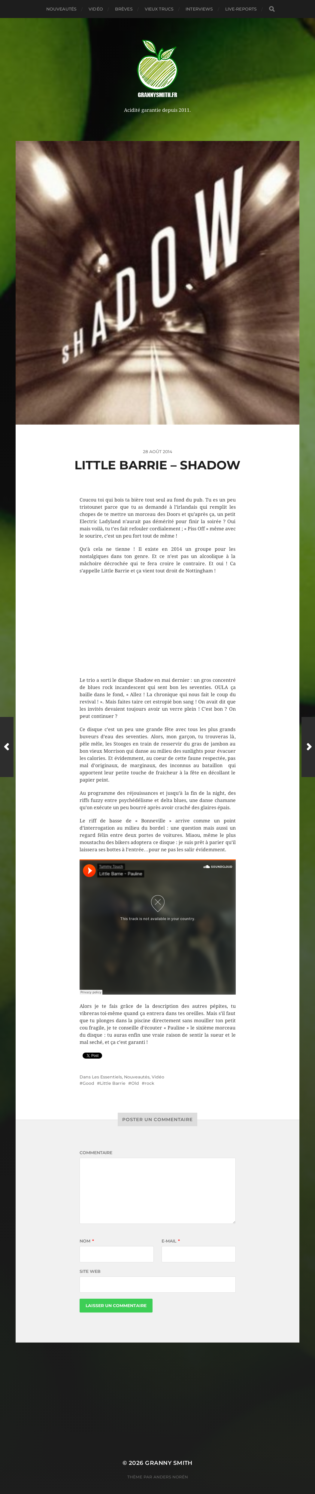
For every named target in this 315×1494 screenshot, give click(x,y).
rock (149, 1083)
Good (88, 1083)
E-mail (171, 1241)
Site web (90, 1271)
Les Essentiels (107, 1077)
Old (135, 1083)
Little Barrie (113, 1083)
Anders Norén (170, 1476)
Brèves (124, 9)
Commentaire (96, 1152)
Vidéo (96, 9)
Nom (87, 1241)
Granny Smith (168, 1462)
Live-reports (241, 9)
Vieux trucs (159, 9)
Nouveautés (61, 9)
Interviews (199, 9)
